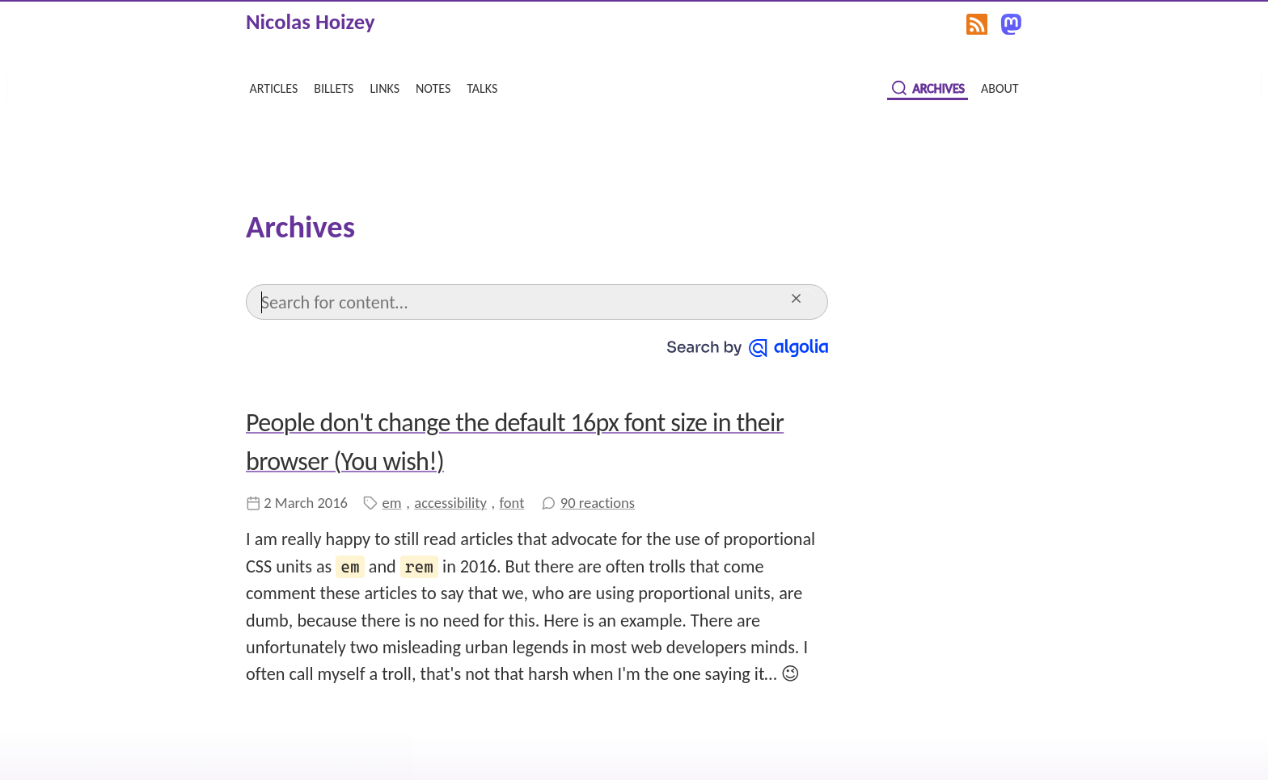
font (512, 502)
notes (433, 87)
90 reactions (597, 502)
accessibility (450, 502)
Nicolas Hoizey (310, 22)
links (384, 87)
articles (273, 87)
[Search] (522, 301)
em (392, 502)
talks (482, 87)
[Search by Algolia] (747, 346)
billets (333, 87)
